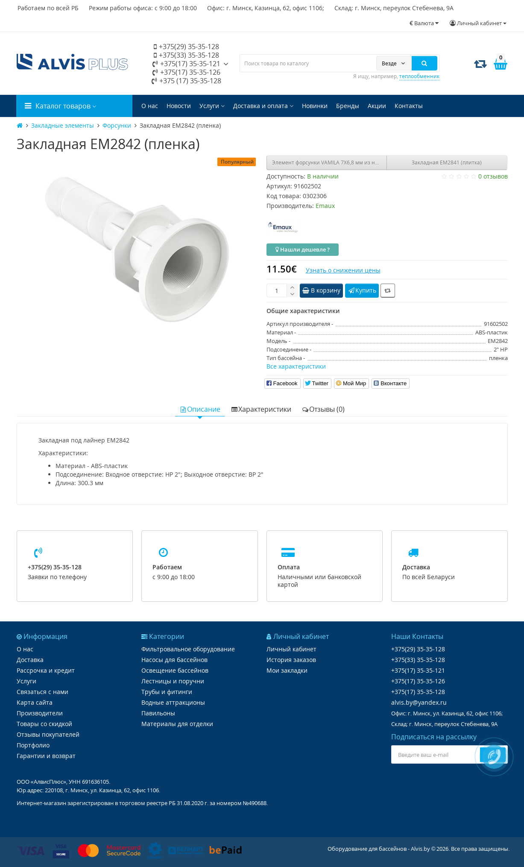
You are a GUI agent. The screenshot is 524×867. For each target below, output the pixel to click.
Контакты (409, 106)
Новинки (315, 106)
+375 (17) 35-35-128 (186, 80)
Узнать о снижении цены (343, 270)
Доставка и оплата (263, 106)
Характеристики (261, 409)
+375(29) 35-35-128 (186, 46)
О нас (149, 106)
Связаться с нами (42, 692)
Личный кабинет (291, 649)
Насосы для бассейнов (174, 660)
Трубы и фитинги (166, 692)
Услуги (212, 106)
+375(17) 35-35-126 (186, 72)
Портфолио (33, 745)
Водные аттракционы (173, 702)
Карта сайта (35, 702)
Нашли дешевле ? (302, 249)
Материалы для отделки (177, 724)
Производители (40, 713)
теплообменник (419, 76)
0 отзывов (493, 176)
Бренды (347, 106)
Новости (179, 106)
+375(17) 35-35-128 (418, 692)
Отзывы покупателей (48, 734)
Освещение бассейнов (174, 670)
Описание (199, 409)
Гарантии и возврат (46, 756)
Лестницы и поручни (172, 681)
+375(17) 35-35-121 (186, 63)
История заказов (291, 660)
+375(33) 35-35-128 (186, 55)
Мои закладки (286, 670)
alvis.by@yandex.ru (419, 702)
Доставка (30, 660)
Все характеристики (296, 366)
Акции (377, 106)
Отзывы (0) (323, 409)
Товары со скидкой (44, 724)
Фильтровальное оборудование (188, 649)
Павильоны (158, 713)
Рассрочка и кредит (46, 670)
